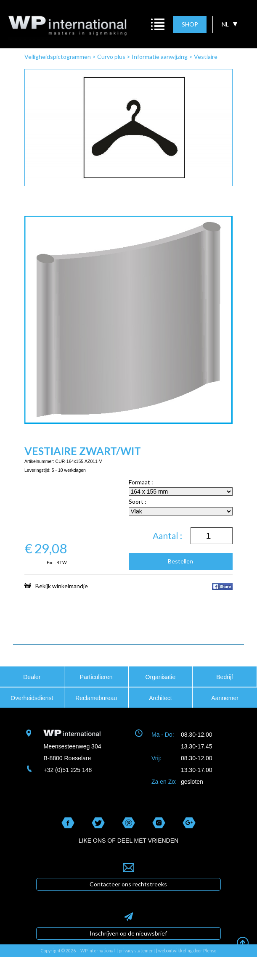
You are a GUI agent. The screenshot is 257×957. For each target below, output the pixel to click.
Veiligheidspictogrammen (57, 56)
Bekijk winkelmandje (56, 585)
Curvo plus (111, 56)
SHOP (190, 24)
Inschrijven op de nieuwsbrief (128, 933)
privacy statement (137, 950)
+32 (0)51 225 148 (67, 770)
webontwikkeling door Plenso (187, 950)
